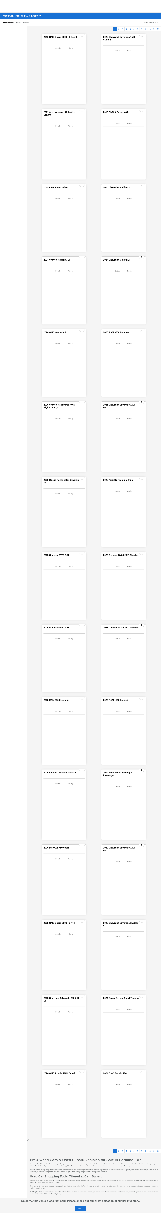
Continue (80, 1209)
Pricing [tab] (70, 48)
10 (150, 29)
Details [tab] (57, 48)
